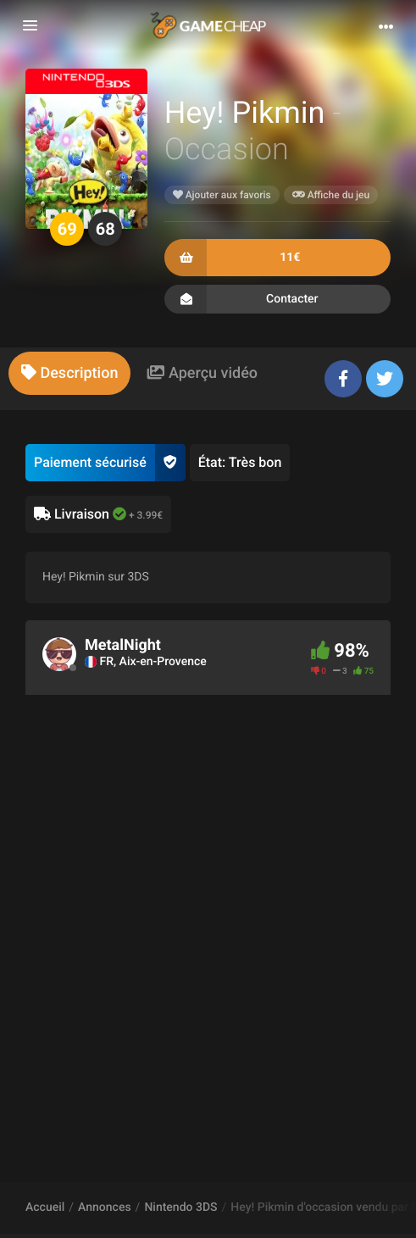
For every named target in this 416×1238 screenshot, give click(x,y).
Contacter (277, 299)
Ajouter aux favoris (222, 195)
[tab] (69, 373)
